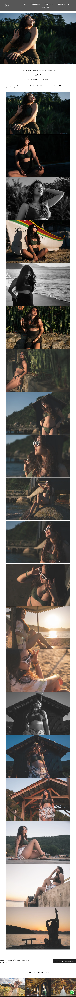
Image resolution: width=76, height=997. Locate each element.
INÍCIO (24, 4)
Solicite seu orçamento (64, 961)
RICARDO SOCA (63, 4)
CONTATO (45, 7)
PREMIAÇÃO (49, 4)
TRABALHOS (35, 4)
